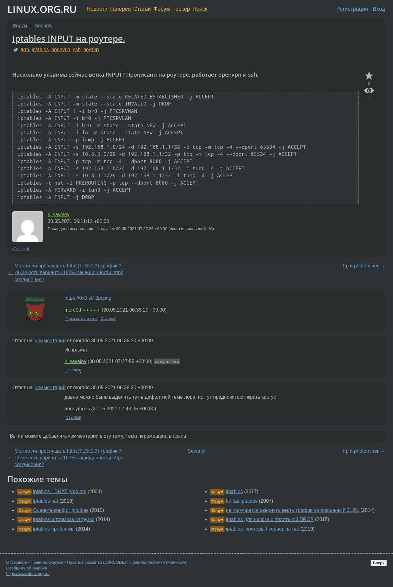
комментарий (50, 340)
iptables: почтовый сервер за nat (262, 528)
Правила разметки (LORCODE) (96, 562)
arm (25, 49)
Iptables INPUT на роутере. (68, 38)
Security (44, 25)
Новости (97, 9)
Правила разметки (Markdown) (158, 562)
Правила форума (47, 562)
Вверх (378, 563)
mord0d (72, 310)
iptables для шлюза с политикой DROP (270, 519)
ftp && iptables (242, 501)
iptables (40, 49)
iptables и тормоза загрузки (63, 519)
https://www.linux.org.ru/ (27, 573)
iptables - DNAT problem (59, 491)
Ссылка (21, 249)
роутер (91, 49)
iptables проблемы (53, 528)
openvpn (60, 49)
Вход (379, 9)
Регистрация (352, 9)
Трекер (181, 9)
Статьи (142, 9)
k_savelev (58, 214)
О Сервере (16, 562)
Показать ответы (81, 318)
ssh (77, 49)
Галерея (120, 9)
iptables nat (45, 501)
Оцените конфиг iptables (60, 510)
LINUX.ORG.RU (42, 9)
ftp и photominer (361, 265)
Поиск (200, 9)
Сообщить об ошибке (26, 568)
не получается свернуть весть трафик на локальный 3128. (292, 510)
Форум (162, 9)
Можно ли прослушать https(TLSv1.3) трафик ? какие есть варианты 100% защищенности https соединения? (68, 272)
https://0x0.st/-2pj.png (87, 298)
